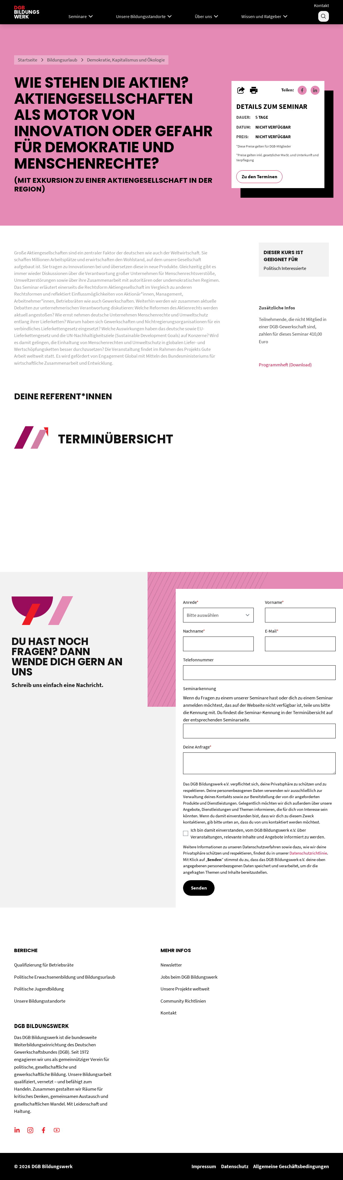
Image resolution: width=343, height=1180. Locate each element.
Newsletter (171, 965)
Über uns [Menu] (207, 16)
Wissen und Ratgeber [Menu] (265, 16)
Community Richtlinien (183, 1001)
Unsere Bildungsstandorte (39, 1001)
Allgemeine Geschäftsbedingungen (291, 1166)
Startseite (27, 60)
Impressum (203, 1166)
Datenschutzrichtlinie (308, 853)
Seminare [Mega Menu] (81, 16)
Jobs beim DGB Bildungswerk (189, 977)
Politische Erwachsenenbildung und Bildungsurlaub (64, 977)
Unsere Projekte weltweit (185, 989)
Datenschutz (234, 1166)
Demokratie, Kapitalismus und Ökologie (126, 60)
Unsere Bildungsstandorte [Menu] (144, 16)
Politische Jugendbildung (39, 989)
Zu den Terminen (259, 176)
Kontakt (321, 5)
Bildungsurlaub (62, 60)
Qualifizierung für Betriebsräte (44, 965)
